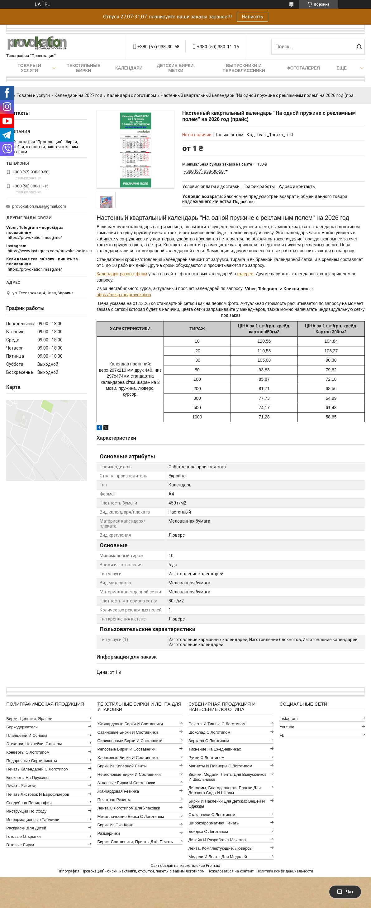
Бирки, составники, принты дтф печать (135, 841)
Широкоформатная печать (213, 823)
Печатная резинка (115, 799)
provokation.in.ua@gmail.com (39, 206)
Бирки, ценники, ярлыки (29, 718)
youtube (286, 727)
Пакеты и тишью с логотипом (216, 724)
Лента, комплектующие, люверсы (220, 848)
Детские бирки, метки (176, 68)
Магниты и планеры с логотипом (220, 766)
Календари (129, 67)
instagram (288, 718)
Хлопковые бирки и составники (128, 757)
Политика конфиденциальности (284, 871)
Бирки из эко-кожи (116, 825)
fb (281, 735)
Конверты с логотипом (27, 752)
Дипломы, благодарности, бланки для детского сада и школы (224, 790)
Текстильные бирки (83, 68)
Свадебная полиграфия (29, 802)
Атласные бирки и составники (126, 782)
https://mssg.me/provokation (124, 294)
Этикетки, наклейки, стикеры (34, 743)
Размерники (109, 833)
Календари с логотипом (131, 95)
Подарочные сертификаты (31, 760)
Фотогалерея (303, 67)
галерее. (245, 273)
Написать (252, 17)
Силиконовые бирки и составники (130, 740)
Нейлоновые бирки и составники (129, 774)
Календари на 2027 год (78, 95)
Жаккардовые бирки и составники (130, 724)
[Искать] (359, 47)
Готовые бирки (20, 845)
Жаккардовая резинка (118, 791)
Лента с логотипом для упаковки (129, 808)
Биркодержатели (22, 727)
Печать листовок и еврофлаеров (37, 794)
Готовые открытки (23, 836)
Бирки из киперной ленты (122, 766)
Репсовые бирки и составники (126, 749)
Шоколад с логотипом (209, 732)
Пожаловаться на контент (230, 871)
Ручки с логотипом (206, 757)
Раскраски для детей (26, 828)
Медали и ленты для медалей (217, 856)
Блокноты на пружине (27, 777)
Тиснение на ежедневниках (214, 749)
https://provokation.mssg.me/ (35, 237)
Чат (345, 892)
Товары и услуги (29, 68)
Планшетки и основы (26, 735)
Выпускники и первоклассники (243, 68)
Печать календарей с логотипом (37, 769)
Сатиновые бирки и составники (128, 732)
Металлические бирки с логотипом (131, 816)
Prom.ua (213, 865)
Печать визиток (21, 786)
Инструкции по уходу (26, 811)
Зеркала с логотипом (208, 740)
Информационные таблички (32, 819)
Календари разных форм (122, 273)
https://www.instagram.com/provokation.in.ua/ (50, 251)
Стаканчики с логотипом (211, 814)
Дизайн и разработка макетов (217, 840)
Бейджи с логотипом (208, 831)
